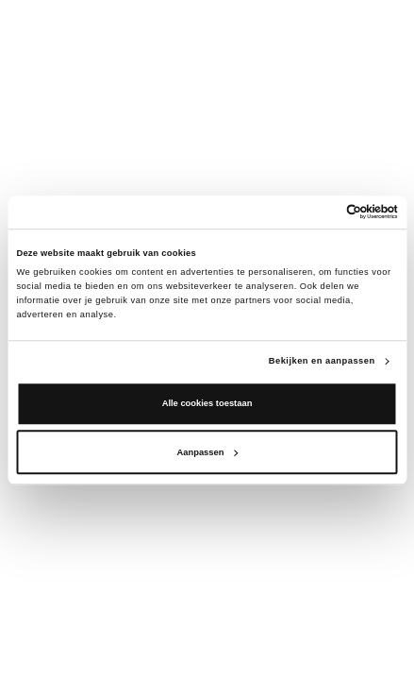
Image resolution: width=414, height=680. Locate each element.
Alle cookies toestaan (207, 404)
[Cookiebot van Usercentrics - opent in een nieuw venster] (315, 212)
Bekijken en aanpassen (322, 361)
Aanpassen (208, 452)
